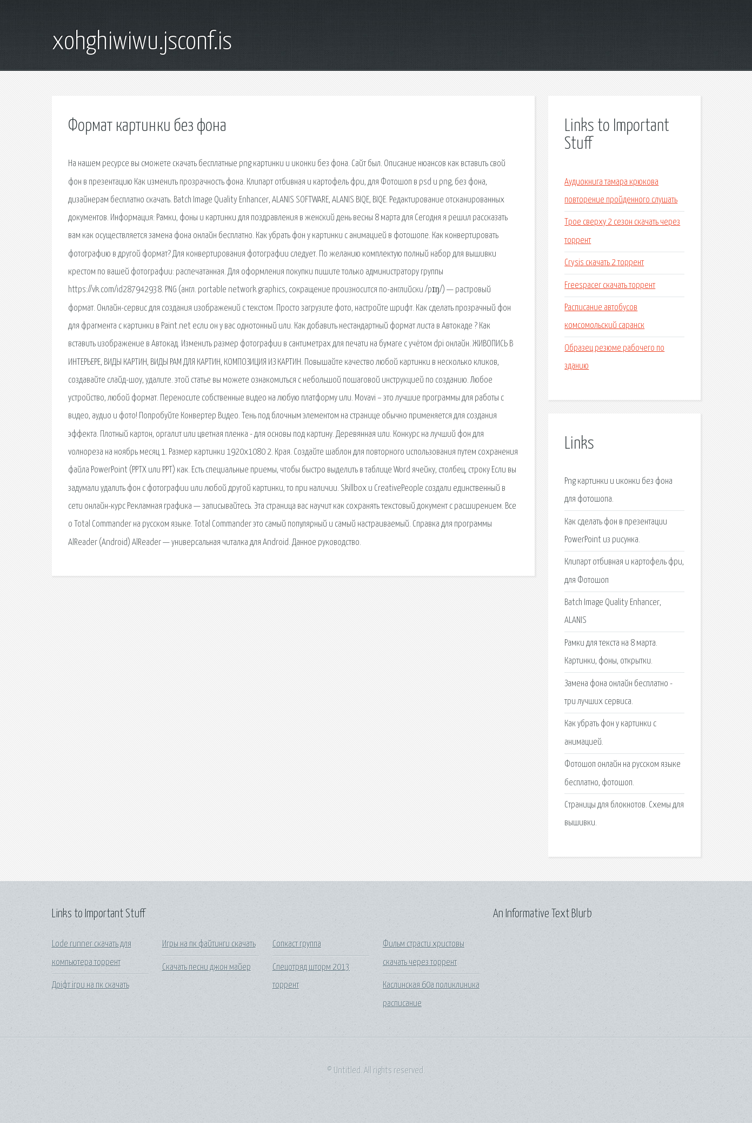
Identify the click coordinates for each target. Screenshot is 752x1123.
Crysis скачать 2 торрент (604, 262)
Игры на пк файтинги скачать (209, 944)
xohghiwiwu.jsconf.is (142, 42)
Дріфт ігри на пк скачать (90, 985)
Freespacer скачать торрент (609, 285)
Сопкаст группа (296, 944)
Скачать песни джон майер (206, 967)
